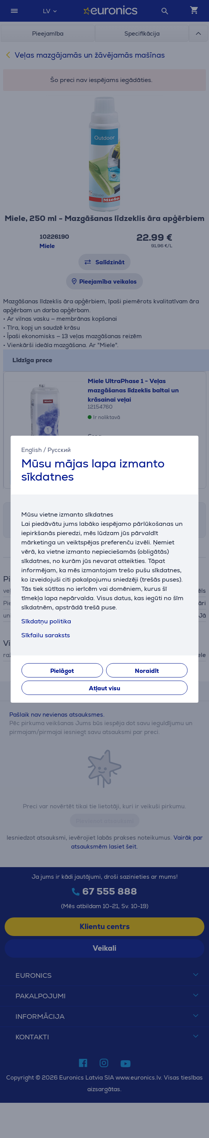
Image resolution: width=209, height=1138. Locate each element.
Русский (59, 449)
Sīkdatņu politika (46, 621)
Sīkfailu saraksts (45, 635)
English (31, 449)
